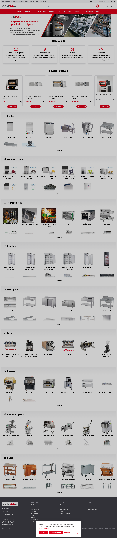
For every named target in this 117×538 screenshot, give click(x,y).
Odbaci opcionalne (56, 532)
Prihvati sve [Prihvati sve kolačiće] (43, 532)
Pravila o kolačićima (44, 528)
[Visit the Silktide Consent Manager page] (77, 533)
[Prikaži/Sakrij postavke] (67, 533)
